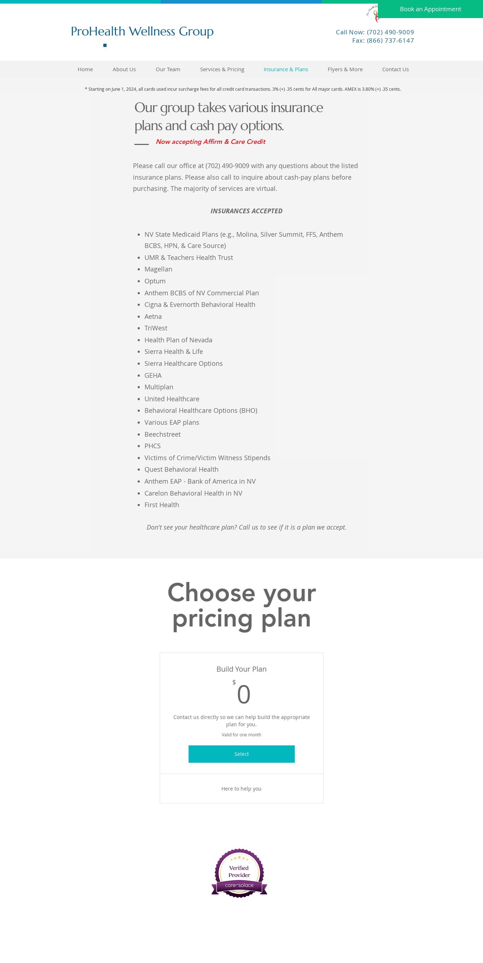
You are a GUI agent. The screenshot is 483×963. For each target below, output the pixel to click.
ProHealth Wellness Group (142, 31)
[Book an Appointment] (430, 9)
